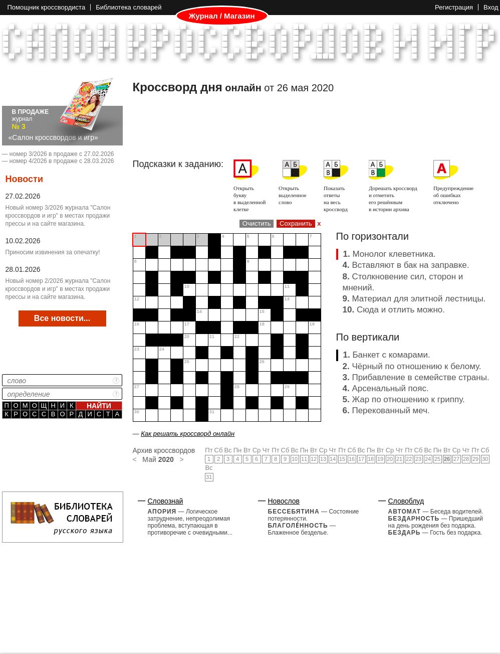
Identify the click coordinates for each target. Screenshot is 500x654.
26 (447, 459)
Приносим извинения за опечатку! (53, 252)
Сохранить (296, 223)
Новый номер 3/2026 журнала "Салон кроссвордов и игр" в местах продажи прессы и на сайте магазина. (58, 215)
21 (399, 459)
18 (371, 459)
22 (409, 459)
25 (437, 459)
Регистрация (454, 7)
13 (323, 459)
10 (295, 459)
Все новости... (62, 318)
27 (456, 459)
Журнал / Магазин (222, 16)
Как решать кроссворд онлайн (187, 433)
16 (352, 459)
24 (428, 459)
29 (475, 459)
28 (466, 459)
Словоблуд (406, 501)
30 (485, 459)
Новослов (284, 501)
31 (209, 477)
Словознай (165, 501)
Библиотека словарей (128, 7)
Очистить (256, 223)
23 (418, 459)
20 (390, 459)
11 (304, 459)
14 (333, 459)
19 (380, 459)
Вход (490, 7)
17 (361, 459)
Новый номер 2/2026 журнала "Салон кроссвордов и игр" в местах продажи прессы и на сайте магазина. (58, 288)
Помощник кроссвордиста (47, 7)
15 (342, 459)
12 (314, 459)
